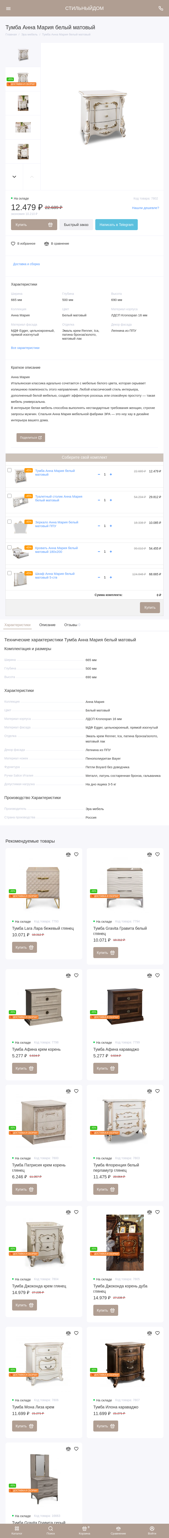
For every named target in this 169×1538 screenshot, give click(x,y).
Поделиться (31, 437)
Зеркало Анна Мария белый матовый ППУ (56, 524)
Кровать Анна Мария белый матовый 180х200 (56, 550)
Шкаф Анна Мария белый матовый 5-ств (55, 575)
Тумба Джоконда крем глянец (39, 1286)
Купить (150, 607)
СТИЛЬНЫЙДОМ (84, 8)
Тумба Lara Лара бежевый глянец (43, 928)
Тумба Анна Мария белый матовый (55, 472)
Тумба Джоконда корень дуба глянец (120, 1289)
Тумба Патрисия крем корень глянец (39, 1168)
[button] (14, 176)
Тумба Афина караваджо (116, 1049)
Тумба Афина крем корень (36, 1049)
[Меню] (8, 8)
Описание (47, 625)
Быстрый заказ (76, 225)
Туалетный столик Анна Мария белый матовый (58, 498)
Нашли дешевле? (145, 208)
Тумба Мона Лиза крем (33, 1407)
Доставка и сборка (26, 264)
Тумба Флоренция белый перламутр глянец (116, 1168)
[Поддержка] (160, 8)
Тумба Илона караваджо (115, 1407)
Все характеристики (25, 348)
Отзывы (71, 625)
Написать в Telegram (116, 225)
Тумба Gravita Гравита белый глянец (120, 931)
